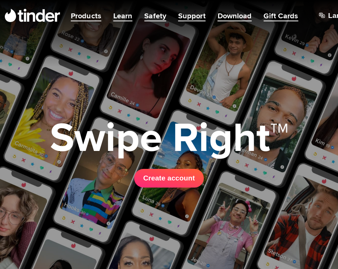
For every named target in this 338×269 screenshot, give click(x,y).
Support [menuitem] (192, 15)
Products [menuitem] (86, 15)
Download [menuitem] (235, 15)
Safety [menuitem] (155, 15)
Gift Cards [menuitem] (280, 15)
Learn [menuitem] (123, 15)
